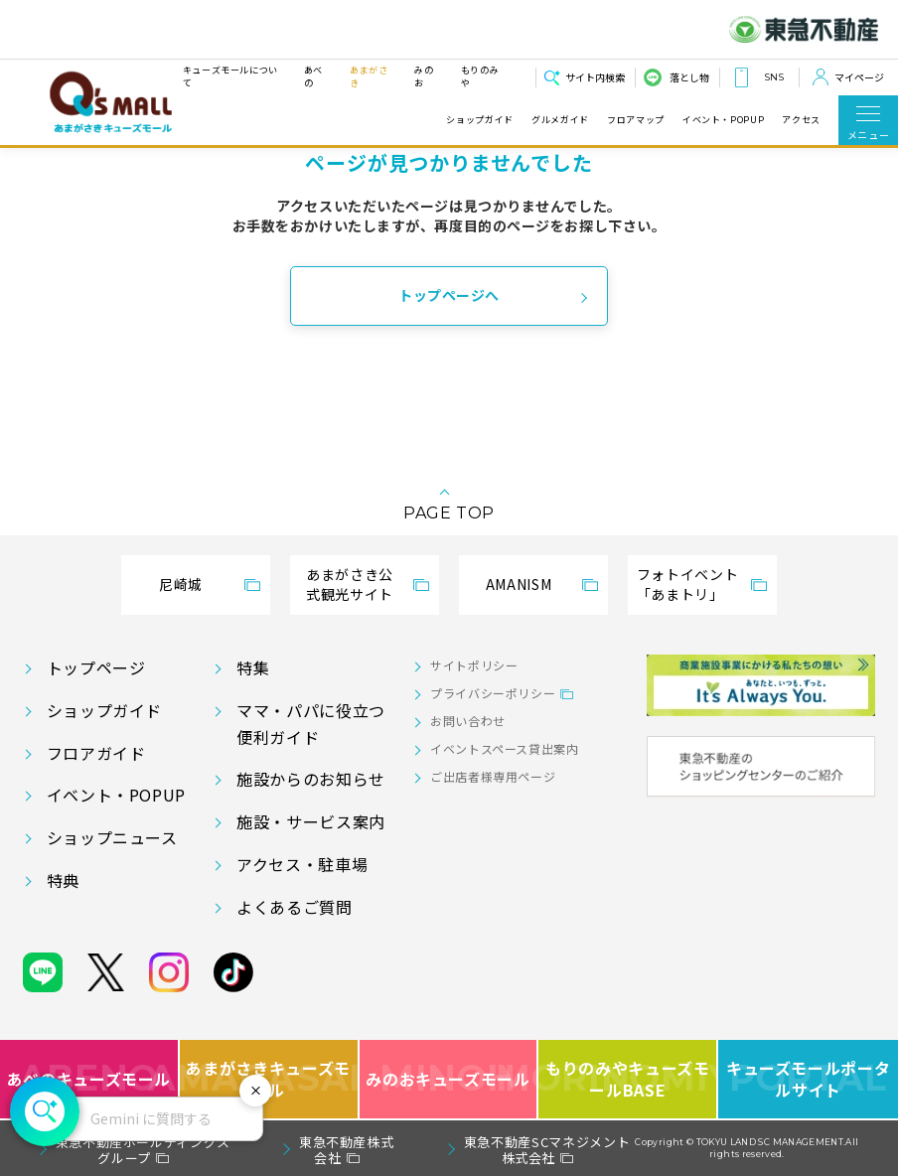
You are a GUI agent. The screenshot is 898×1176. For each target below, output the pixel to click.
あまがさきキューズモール (270, 1079)
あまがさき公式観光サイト (349, 584)
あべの (313, 76)
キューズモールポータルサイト (808, 1079)
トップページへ (449, 295)
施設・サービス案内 (310, 821)
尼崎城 (181, 584)
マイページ (859, 77)
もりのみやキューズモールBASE (628, 1079)
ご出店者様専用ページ (492, 776)
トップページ (96, 667)
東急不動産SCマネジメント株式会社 (547, 1149)
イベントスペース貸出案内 (504, 748)
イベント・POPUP (723, 120)
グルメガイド (560, 120)
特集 (252, 667)
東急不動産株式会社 (346, 1149)
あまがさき (369, 76)
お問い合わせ (468, 720)
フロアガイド (96, 753)
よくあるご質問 (294, 907)
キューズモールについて (230, 76)
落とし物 (689, 77)
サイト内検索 (595, 77)
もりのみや (480, 76)
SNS (774, 77)
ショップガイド (479, 120)
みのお (423, 76)
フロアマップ (636, 120)
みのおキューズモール (447, 1079)
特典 (63, 880)
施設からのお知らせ (310, 779)
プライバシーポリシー (492, 692)
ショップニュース (112, 837)
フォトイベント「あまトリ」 (687, 584)
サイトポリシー (474, 665)
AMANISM (518, 584)
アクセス (801, 120)
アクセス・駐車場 (302, 864)
